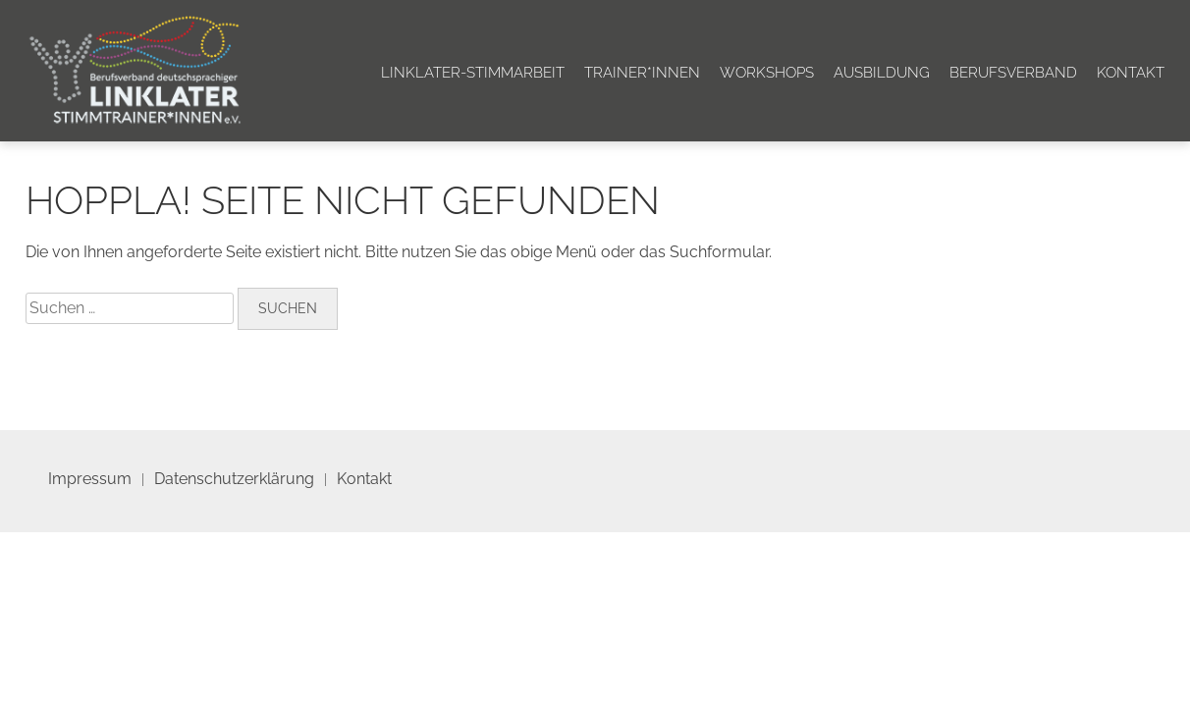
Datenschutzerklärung (234, 478)
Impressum (90, 478)
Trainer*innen (642, 73)
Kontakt (1130, 73)
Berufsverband (1013, 73)
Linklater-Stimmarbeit (473, 73)
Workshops (767, 73)
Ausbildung (882, 73)
